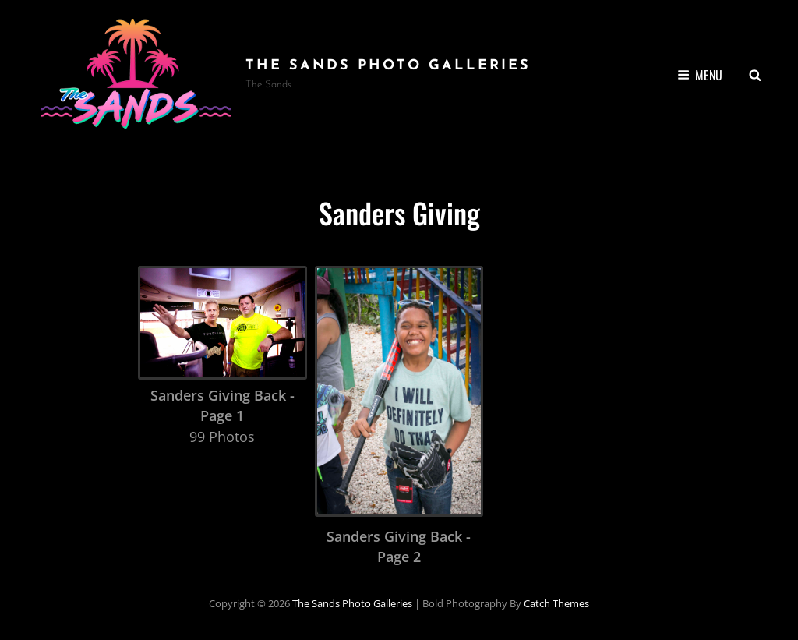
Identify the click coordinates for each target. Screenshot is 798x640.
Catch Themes (556, 603)
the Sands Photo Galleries (388, 65)
